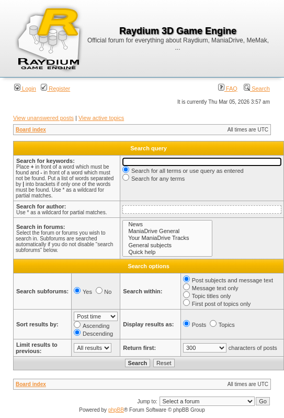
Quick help (167, 252)
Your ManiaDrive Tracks (167, 238)
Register (55, 88)
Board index (31, 130)
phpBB (116, 410)
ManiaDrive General (167, 231)
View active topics (101, 118)
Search (257, 88)
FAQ (227, 88)
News (167, 224)
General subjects (167, 245)
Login (25, 88)
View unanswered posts (43, 118)
